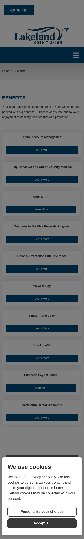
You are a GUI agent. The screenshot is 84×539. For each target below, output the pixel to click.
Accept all (42, 523)
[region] (42, 496)
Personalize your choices (41, 511)
